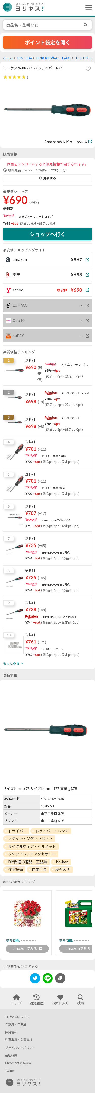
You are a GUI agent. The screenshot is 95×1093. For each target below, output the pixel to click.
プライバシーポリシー (20, 1048)
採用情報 (11, 1032)
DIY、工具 (24, 58)
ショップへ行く (47, 234)
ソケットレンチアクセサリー (32, 854)
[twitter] (35, 979)
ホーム (8, 58)
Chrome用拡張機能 (18, 1063)
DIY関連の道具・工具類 (27, 861)
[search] (86, 25)
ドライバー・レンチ (52, 831)
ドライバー (17, 831)
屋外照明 (62, 869)
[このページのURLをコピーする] (60, 978)
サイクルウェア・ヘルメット (32, 846)
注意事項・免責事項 (18, 1040)
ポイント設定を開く (47, 42)
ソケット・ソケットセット (30, 838)
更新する (47, 178)
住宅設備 (15, 869)
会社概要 (11, 1055)
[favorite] (88, 69)
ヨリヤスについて (17, 1017)
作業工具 (39, 869)
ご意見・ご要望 (15, 1024)
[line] (47, 979)
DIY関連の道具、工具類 (53, 58)
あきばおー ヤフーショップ (36, 216)
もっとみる (13, 663)
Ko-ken (62, 861)
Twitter (10, 1071)
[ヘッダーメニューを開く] (87, 8)
